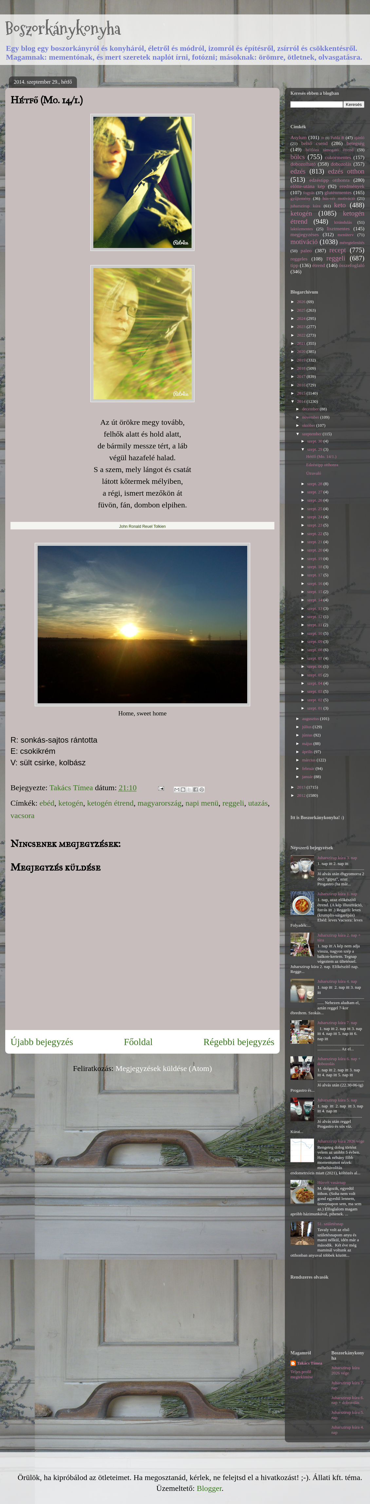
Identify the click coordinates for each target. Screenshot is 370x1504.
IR (322, 138)
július (307, 726)
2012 (301, 795)
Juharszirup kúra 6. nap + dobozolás (347, 1400)
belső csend (314, 143)
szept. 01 (315, 708)
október (309, 425)
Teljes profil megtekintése (301, 1374)
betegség (355, 143)
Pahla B (337, 137)
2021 (301, 343)
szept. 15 (315, 591)
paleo (306, 250)
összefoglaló (351, 265)
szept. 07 (315, 658)
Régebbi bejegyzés (238, 1042)
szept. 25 (315, 508)
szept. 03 (315, 691)
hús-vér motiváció (339, 198)
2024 (301, 318)
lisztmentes (338, 228)
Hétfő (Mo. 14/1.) (321, 456)
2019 (301, 360)
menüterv (346, 234)
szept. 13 (315, 608)
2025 (301, 310)
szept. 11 (315, 624)
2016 (301, 384)
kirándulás (343, 222)
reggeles (298, 258)
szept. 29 (315, 449)
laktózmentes (301, 228)
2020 (301, 351)
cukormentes (338, 157)
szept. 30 (315, 441)
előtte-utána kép (307, 186)
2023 (301, 326)
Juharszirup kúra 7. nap (337, 1022)
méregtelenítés (352, 242)
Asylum (298, 137)
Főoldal (138, 1042)
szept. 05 (315, 674)
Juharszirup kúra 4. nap (337, 981)
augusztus (311, 718)
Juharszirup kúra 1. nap (337, 893)
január (308, 776)
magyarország (160, 803)
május (307, 743)
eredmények (352, 186)
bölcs (297, 156)
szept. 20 (315, 549)
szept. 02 (315, 699)
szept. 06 (315, 666)
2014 (301, 401)
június (308, 734)
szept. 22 (315, 533)
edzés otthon (346, 171)
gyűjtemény (300, 198)
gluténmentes (338, 192)
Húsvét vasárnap (331, 1182)
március (309, 759)
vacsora (22, 815)
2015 (301, 393)
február (309, 768)
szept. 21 (315, 541)
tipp (294, 265)
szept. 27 (315, 491)
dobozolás (341, 164)
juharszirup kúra (305, 205)
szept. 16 (315, 583)
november (311, 417)
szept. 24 (315, 516)
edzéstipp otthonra (329, 180)
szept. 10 (315, 633)
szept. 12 (315, 616)
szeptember (312, 433)
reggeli (233, 803)
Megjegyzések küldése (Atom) (164, 1068)
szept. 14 (315, 599)
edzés (297, 171)
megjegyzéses (304, 234)
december (311, 408)
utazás (258, 803)
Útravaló (313, 473)
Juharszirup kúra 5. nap (337, 1100)
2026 (301, 301)
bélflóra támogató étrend (330, 149)
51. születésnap (330, 1223)
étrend (318, 265)
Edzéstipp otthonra (322, 464)
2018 (301, 368)
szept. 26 (315, 500)
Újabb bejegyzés (41, 1042)
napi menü (202, 803)
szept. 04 (315, 683)
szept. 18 (315, 566)
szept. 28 (315, 483)
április (308, 751)
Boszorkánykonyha (62, 28)
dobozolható (303, 164)
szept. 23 (315, 525)
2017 (301, 376)
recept (337, 250)
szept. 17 (315, 574)
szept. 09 (315, 641)
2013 (301, 787)
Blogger (209, 1488)
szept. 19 (315, 558)
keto (340, 205)
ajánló (359, 137)
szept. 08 (315, 649)
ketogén (70, 803)
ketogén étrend (110, 803)
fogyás (309, 192)
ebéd (47, 803)
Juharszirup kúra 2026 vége (340, 1141)
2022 (301, 335)
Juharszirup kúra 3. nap (337, 857)
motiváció (304, 241)
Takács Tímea (309, 1363)
